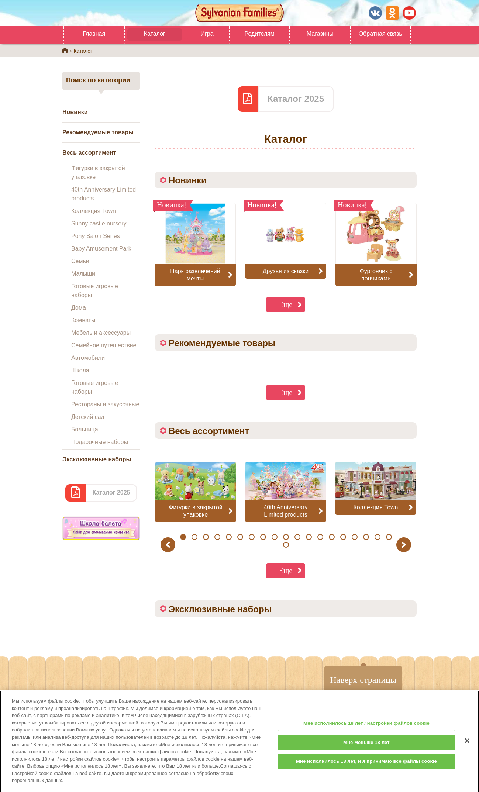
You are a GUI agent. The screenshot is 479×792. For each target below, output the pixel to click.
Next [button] (405, 544)
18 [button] (377, 537)
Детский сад (87, 417)
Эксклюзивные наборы (96, 459)
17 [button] (366, 537)
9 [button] (274, 537)
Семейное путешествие (103, 345)
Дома (78, 307)
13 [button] (320, 537)
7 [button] (251, 537)
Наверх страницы (363, 679)
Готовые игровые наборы (94, 290)
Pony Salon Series (95, 236)
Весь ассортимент (89, 152)
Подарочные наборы (99, 442)
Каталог (154, 34)
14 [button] (331, 537)
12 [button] (308, 537)
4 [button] (217, 537)
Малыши (83, 274)
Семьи (80, 261)
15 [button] (343, 537)
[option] (195, 492)
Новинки (75, 112)
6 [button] (240, 537)
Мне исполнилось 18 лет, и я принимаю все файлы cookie (366, 766)
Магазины (320, 34)
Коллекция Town (93, 211)
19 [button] (388, 537)
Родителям (259, 34)
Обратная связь (380, 34)
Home (65, 50)
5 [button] (228, 537)
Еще (286, 304)
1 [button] (182, 537)
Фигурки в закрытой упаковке (98, 172)
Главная (94, 34)
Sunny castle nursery (98, 223)
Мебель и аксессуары (101, 333)
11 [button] (297, 537)
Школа (80, 370)
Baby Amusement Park (101, 248)
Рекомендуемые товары (98, 132)
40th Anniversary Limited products (103, 194)
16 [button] (354, 537)
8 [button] (262, 537)
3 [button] (205, 537)
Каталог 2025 (111, 492)
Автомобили (88, 358)
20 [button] (286, 545)
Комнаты (83, 320)
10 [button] (286, 537)
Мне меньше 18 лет (366, 747)
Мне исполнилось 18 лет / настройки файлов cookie (366, 728)
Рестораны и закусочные (105, 404)
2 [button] (194, 537)
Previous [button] (169, 544)
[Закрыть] (467, 746)
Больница (84, 429)
